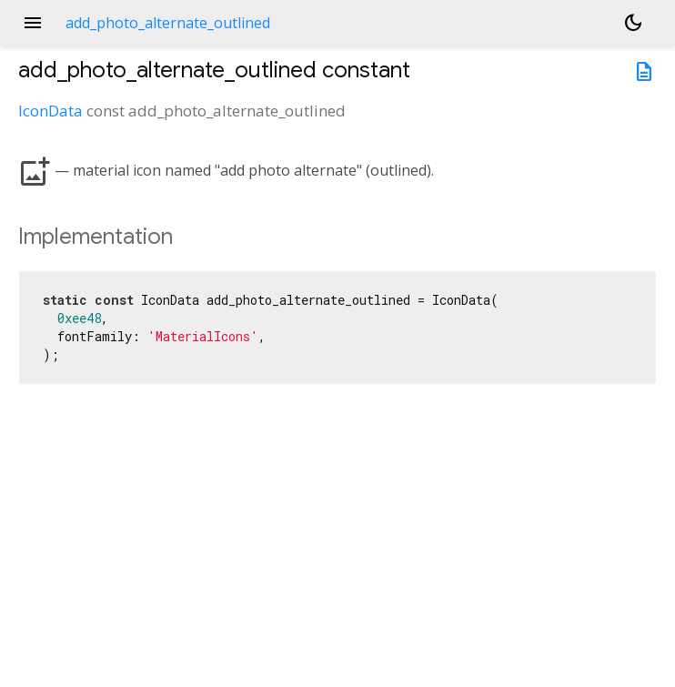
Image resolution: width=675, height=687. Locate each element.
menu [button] (33, 23)
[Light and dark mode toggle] (633, 22)
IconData (50, 110)
